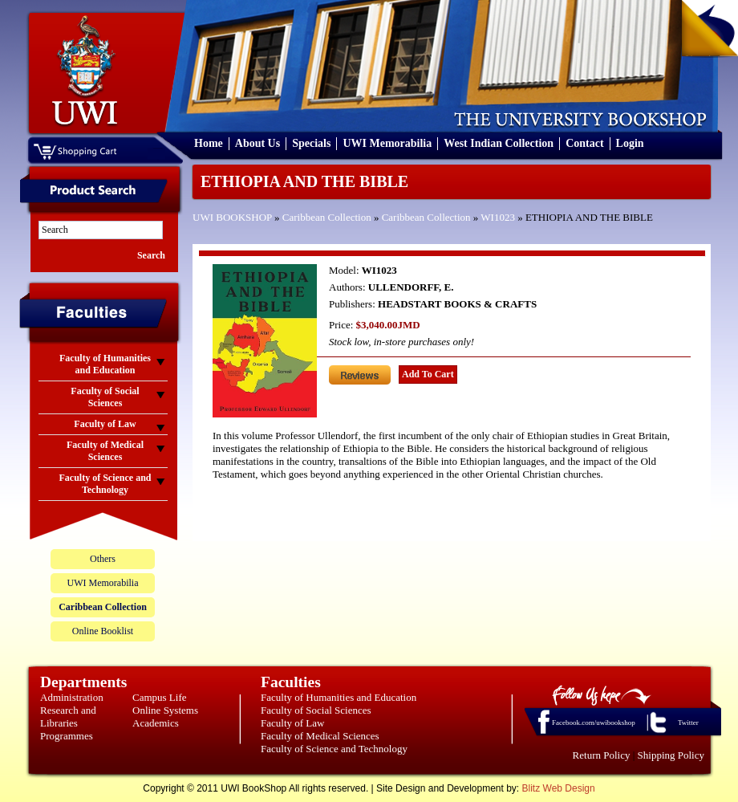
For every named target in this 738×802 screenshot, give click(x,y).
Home (208, 143)
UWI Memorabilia (387, 143)
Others (103, 558)
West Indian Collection (499, 143)
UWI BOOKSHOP (232, 217)
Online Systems (165, 710)
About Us (257, 143)
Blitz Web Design (558, 788)
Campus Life (159, 697)
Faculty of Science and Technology (334, 749)
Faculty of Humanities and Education (338, 697)
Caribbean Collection (326, 217)
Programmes (66, 736)
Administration (71, 697)
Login (630, 143)
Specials (311, 143)
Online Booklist (102, 631)
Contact (584, 143)
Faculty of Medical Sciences (320, 736)
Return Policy (602, 755)
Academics (155, 723)
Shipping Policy (671, 755)
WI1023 (498, 217)
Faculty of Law (292, 723)
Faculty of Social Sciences (316, 710)
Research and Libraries (68, 716)
